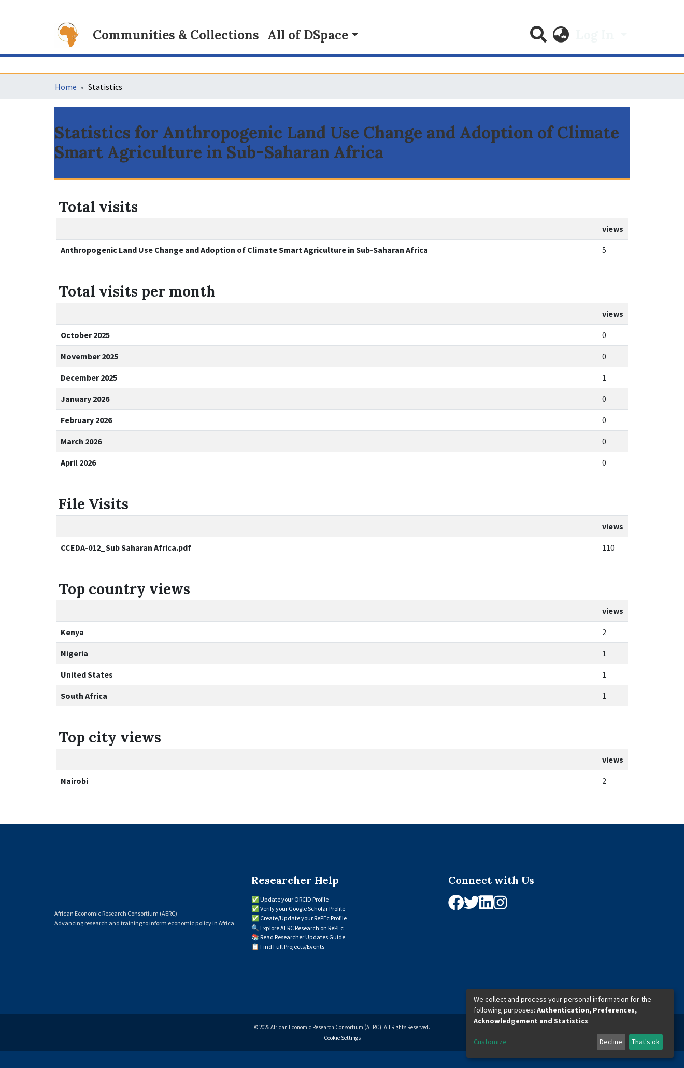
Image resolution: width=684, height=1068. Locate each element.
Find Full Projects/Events (292, 946)
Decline (611, 1041)
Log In (596, 35)
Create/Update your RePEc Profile (303, 918)
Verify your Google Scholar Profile (302, 908)
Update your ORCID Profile (294, 899)
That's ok (646, 1041)
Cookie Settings (342, 1038)
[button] (561, 35)
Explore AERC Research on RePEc (302, 928)
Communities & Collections (176, 35)
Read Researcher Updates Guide (302, 937)
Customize (490, 1041)
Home (66, 86)
